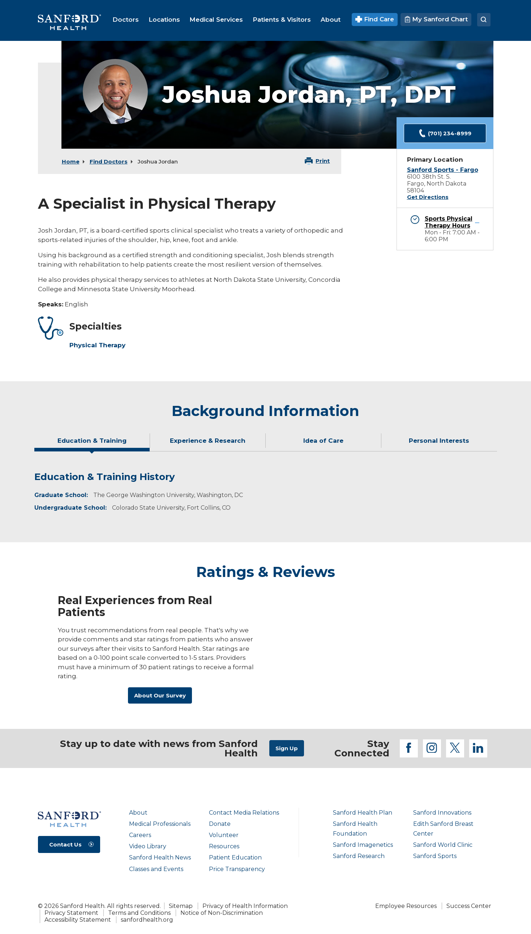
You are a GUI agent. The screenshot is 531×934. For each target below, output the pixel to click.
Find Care (374, 19)
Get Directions (428, 197)
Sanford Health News (160, 857)
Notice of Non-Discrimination (221, 912)
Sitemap (181, 906)
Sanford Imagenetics (363, 844)
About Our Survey (160, 695)
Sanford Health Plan (362, 812)
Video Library (147, 846)
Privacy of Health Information (245, 906)
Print (323, 160)
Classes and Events (156, 869)
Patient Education (235, 857)
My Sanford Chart (436, 19)
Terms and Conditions (139, 912)
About (138, 812)
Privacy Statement (71, 912)
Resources (224, 846)
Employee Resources (406, 906)
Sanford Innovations (442, 812)
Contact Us (65, 844)
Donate (220, 823)
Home (71, 161)
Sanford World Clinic (442, 844)
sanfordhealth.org (147, 919)
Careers (140, 835)
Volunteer (224, 835)
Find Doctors (109, 161)
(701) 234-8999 (445, 133)
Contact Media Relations (244, 812)
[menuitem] (126, 19)
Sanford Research (359, 856)
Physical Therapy (97, 345)
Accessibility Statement (77, 919)
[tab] (92, 443)
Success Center (468, 906)
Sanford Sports (435, 856)
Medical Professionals (159, 823)
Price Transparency (237, 869)
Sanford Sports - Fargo (442, 169)
